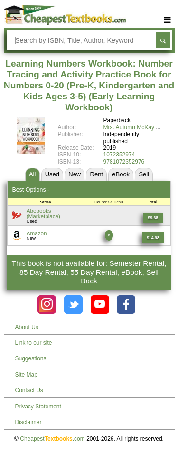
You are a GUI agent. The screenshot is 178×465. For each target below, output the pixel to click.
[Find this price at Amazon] (153, 237)
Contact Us (29, 390)
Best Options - (30, 189)
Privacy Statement (38, 406)
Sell (144, 174)
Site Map (26, 374)
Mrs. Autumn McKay (128, 127)
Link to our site (33, 342)
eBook (121, 174)
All (32, 174)
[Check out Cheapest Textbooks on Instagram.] (46, 304)
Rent (96, 174)
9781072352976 (124, 161)
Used (52, 174)
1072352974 (119, 154)
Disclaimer (28, 422)
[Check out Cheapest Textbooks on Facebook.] (126, 304)
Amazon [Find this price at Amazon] (37, 233)
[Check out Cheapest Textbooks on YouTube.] (100, 304)
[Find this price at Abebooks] (153, 218)
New (74, 174)
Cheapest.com (52, 439)
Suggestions (31, 358)
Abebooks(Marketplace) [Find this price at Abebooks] (43, 213)
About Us (26, 327)
